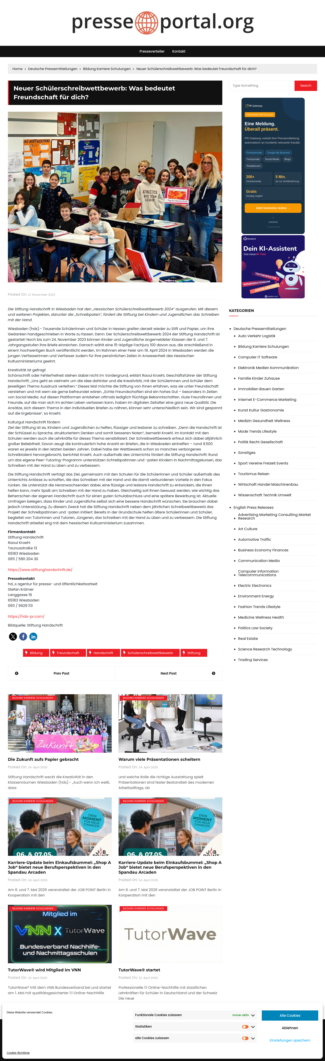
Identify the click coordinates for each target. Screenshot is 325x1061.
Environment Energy (256, 596)
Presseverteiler (152, 51)
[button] (13, 637)
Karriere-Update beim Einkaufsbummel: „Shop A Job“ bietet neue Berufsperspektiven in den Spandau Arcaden (59, 867)
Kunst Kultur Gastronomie (261, 410)
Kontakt (178, 51)
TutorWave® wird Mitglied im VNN (44, 970)
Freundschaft (68, 652)
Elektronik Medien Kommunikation (268, 368)
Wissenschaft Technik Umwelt (264, 495)
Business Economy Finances (263, 550)
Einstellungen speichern (290, 1040)
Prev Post (62, 673)
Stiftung (193, 652)
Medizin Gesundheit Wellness (264, 421)
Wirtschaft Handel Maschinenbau (268, 484)
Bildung (36, 652)
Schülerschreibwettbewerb (150, 652)
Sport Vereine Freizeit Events (263, 463)
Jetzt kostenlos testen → (273, 208)
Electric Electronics (255, 585)
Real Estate (248, 639)
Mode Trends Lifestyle (257, 431)
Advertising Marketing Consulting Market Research (274, 516)
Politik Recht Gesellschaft (260, 442)
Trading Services (253, 660)
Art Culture (247, 529)
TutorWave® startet (139, 970)
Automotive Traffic (254, 539)
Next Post (168, 673)
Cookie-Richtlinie (18, 1053)
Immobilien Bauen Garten (261, 389)
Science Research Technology (265, 649)
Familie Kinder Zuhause (259, 378)
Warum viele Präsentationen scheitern (159, 759)
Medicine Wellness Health (261, 617)
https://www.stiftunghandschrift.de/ (40, 569)
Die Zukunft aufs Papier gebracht (43, 759)
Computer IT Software (257, 357)
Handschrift (103, 652)
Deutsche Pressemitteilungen (260, 328)
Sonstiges (246, 453)
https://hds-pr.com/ (26, 616)
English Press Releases (254, 507)
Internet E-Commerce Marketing (267, 400)
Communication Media (259, 561)
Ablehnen (290, 1028)
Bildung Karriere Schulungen (32, 698)
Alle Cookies (290, 1015)
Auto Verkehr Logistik (256, 336)
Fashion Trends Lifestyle (259, 607)
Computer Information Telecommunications (258, 573)
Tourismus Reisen (253, 474)
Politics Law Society (255, 628)
